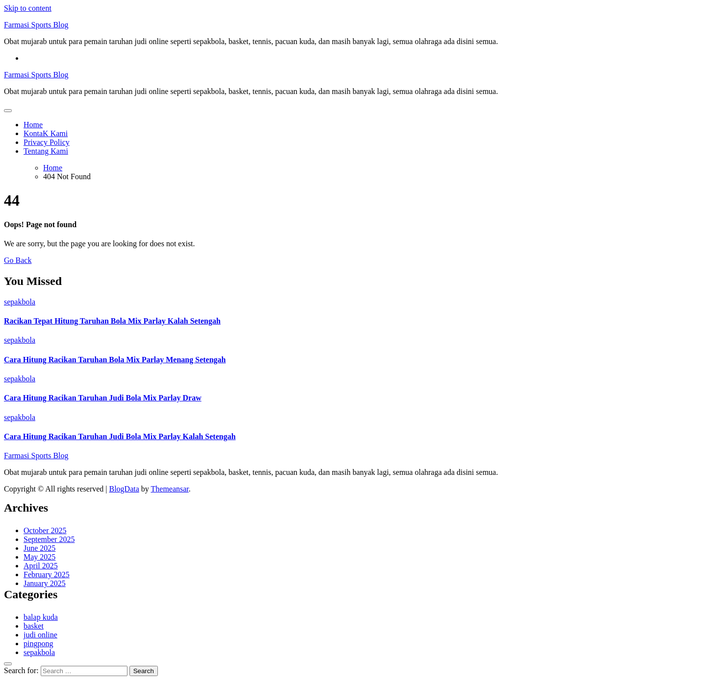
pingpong (38, 643)
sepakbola (19, 302)
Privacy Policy (47, 142)
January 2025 (45, 583)
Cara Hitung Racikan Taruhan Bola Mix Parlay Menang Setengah (115, 359)
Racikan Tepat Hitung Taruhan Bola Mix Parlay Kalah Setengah (112, 321)
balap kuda (41, 617)
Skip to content (27, 8)
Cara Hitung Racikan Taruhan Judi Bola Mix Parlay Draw (103, 398)
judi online (40, 635)
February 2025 (47, 574)
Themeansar (170, 489)
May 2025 (39, 557)
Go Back (17, 260)
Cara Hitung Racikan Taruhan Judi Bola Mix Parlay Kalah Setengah (120, 436)
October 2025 (45, 530)
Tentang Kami (46, 151)
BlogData (124, 489)
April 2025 (41, 566)
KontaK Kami (46, 133)
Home (33, 124)
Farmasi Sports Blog (36, 25)
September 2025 (49, 539)
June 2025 (39, 548)
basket (34, 626)
